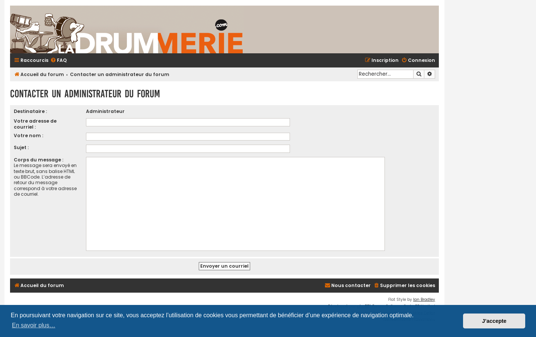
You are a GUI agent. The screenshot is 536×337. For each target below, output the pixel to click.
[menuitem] (58, 61)
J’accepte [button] (494, 321)
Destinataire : (30, 111)
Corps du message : (38, 160)
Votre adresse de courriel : (35, 124)
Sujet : (21, 147)
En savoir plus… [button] (33, 325)
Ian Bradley (424, 299)
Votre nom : (28, 135)
